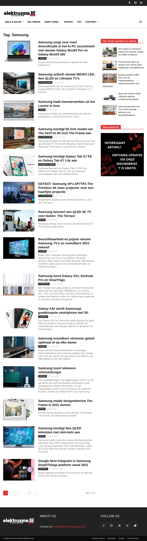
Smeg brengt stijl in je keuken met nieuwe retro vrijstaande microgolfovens (131, 65)
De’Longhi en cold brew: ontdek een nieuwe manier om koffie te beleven (131, 52)
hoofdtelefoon (44, 284)
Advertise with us (98, 538)
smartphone (43, 316)
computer (42, 58)
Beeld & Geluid (14, 21)
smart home (43, 469)
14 (29, 493)
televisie (42, 109)
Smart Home (52, 21)
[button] (140, 21)
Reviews (68, 21)
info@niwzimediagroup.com (69, 526)
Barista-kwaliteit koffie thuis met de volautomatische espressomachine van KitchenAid (120, 81)
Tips (79, 21)
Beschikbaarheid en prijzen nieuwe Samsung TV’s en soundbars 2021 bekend (64, 243)
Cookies (121, 538)
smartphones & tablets (47, 164)
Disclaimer (112, 538)
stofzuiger (42, 376)
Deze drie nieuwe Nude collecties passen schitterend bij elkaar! (129, 96)
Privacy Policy (132, 538)
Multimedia (33, 21)
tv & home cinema (45, 82)
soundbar (42, 251)
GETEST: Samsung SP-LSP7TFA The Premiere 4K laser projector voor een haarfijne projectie (65, 188)
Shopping (91, 21)
